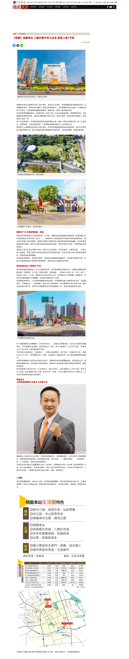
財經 (75, 2)
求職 (115, 2)
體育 (90, 2)
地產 (111, 2)
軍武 (45, 2)
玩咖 (104, 2)
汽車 (82, 2)
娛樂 (79, 2)
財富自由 (41, 2)
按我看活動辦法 (74, 652)
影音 (71, 2)
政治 (35, 2)
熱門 (32, 2)
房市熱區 (49, 6)
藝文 (100, 2)
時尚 (86, 2)
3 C (93, 2)
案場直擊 (41, 6)
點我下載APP (60, 652)
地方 (64, 2)
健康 (56, 2)
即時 (28, 2)
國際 (60, 2)
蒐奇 (68, 2)
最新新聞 (33, 6)
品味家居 (66, 6)
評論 (97, 2)
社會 (49, 2)
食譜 (108, 2)
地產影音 (74, 6)
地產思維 (58, 6)
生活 (53, 2)
